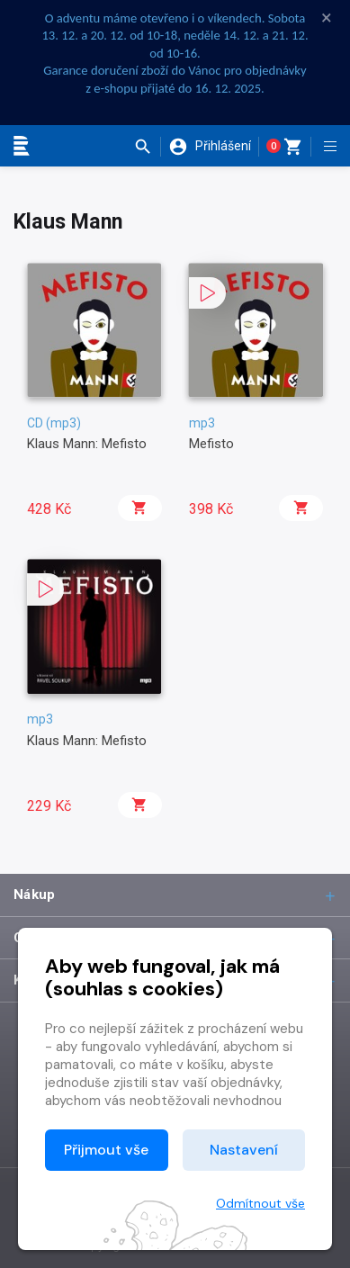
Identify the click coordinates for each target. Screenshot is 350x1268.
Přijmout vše (106, 1149)
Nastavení (244, 1149)
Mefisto (211, 444)
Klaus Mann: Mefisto (87, 444)
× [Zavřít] (326, 18)
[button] (147, 147)
